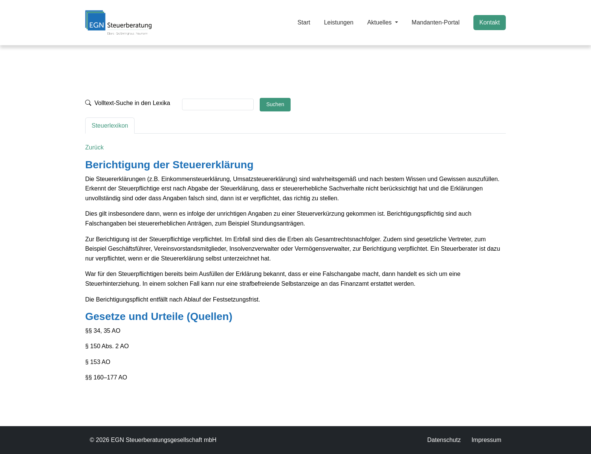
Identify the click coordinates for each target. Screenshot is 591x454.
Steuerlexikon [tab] (110, 125)
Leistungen (338, 22)
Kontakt (489, 22)
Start (303, 22)
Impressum (486, 440)
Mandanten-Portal (435, 22)
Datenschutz (444, 440)
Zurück (94, 147)
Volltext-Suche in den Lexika (127, 103)
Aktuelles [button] (380, 22)
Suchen (275, 104)
